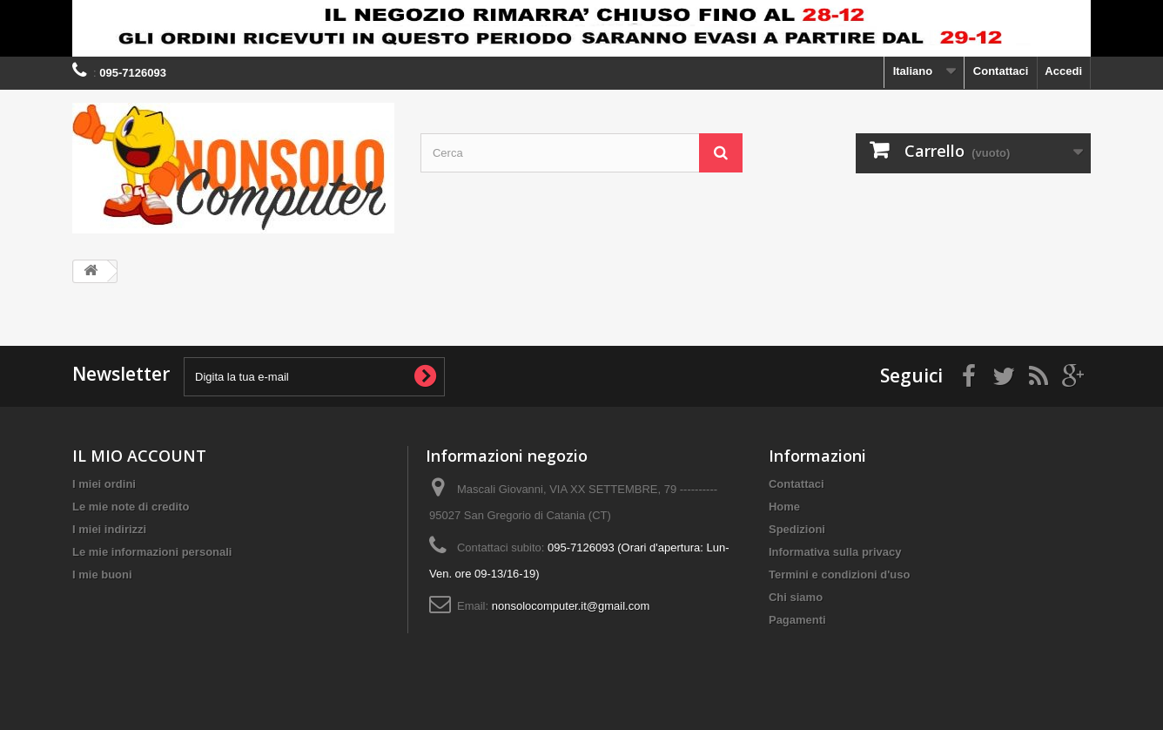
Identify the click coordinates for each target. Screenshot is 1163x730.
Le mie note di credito (130, 506)
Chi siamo (796, 597)
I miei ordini (104, 483)
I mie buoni (102, 574)
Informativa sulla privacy (835, 551)
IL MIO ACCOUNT (139, 455)
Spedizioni (797, 529)
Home (784, 506)
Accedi (1063, 71)
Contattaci (1001, 71)
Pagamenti (797, 619)
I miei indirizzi (109, 529)
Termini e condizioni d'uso (839, 574)
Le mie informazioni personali (152, 551)
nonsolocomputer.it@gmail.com (571, 605)
